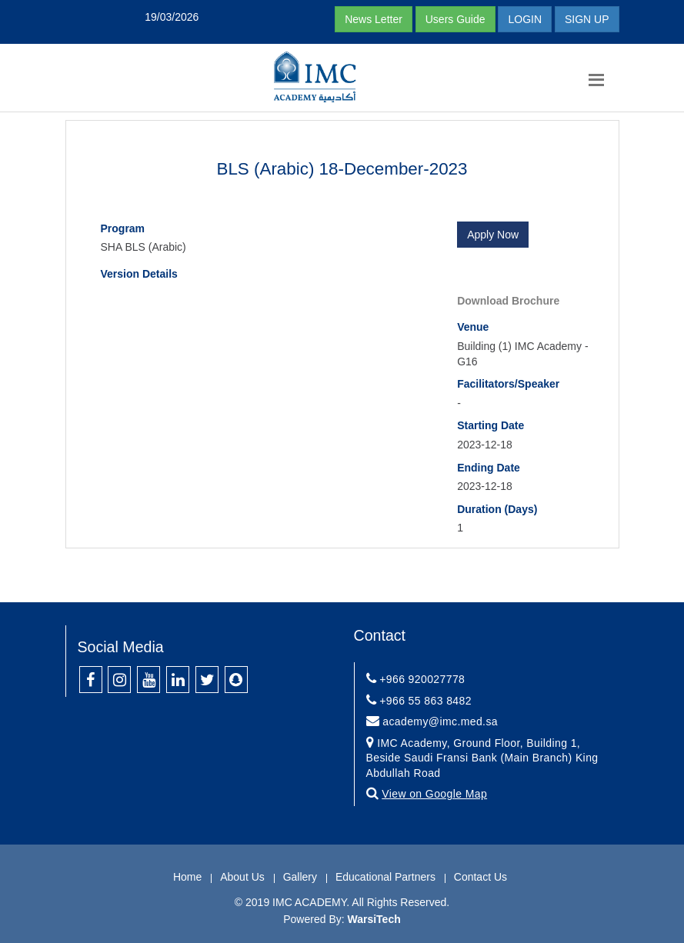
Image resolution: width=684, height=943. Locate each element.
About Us (242, 877)
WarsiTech (374, 919)
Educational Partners (385, 877)
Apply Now (493, 234)
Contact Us (480, 877)
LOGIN (525, 19)
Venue (473, 327)
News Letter (373, 19)
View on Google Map (434, 794)
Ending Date (488, 468)
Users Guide (455, 19)
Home (187, 877)
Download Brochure (508, 301)
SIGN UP (587, 19)
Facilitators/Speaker (508, 384)
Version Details (139, 274)
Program (123, 228)
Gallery (300, 877)
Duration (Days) (497, 509)
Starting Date (490, 425)
